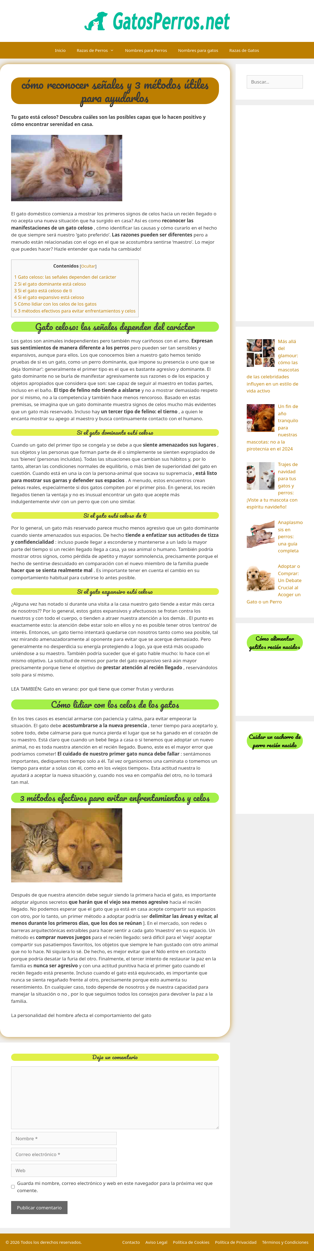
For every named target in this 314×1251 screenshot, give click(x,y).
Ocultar (88, 266)
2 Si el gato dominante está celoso (50, 284)
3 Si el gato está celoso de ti (43, 291)
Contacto (131, 1242)
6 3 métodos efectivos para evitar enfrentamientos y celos (75, 311)
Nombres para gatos (198, 50)
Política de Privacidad (235, 1242)
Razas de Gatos (244, 50)
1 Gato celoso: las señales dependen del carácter (65, 277)
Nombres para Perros (146, 50)
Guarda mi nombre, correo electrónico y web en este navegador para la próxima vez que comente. (115, 1187)
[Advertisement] (275, 213)
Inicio (60, 50)
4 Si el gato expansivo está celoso (49, 297)
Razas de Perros (98, 50)
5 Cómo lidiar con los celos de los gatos (55, 304)
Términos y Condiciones (285, 1242)
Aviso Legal (156, 1242)
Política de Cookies (191, 1242)
